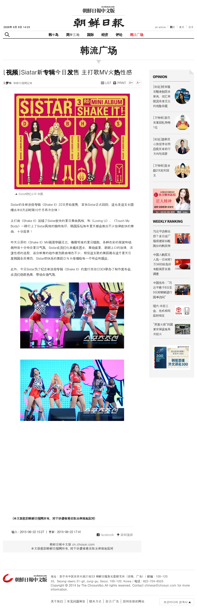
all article (160, 27)
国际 (90, 34)
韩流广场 (136, 34)
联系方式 (95, 601)
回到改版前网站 (133, 601)
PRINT (119, 83)
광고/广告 (112, 601)
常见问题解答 (76, 601)
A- (138, 82)
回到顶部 (125, 535)
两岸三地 (72, 34)
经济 (104, 34)
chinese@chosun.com (160, 585)
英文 (181, 27)
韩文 (172, 27)
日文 (191, 27)
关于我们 (57, 601)
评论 (119, 34)
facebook (105, 535)
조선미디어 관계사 (176, 602)
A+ (131, 82)
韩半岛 (53, 34)
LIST (106, 83)
